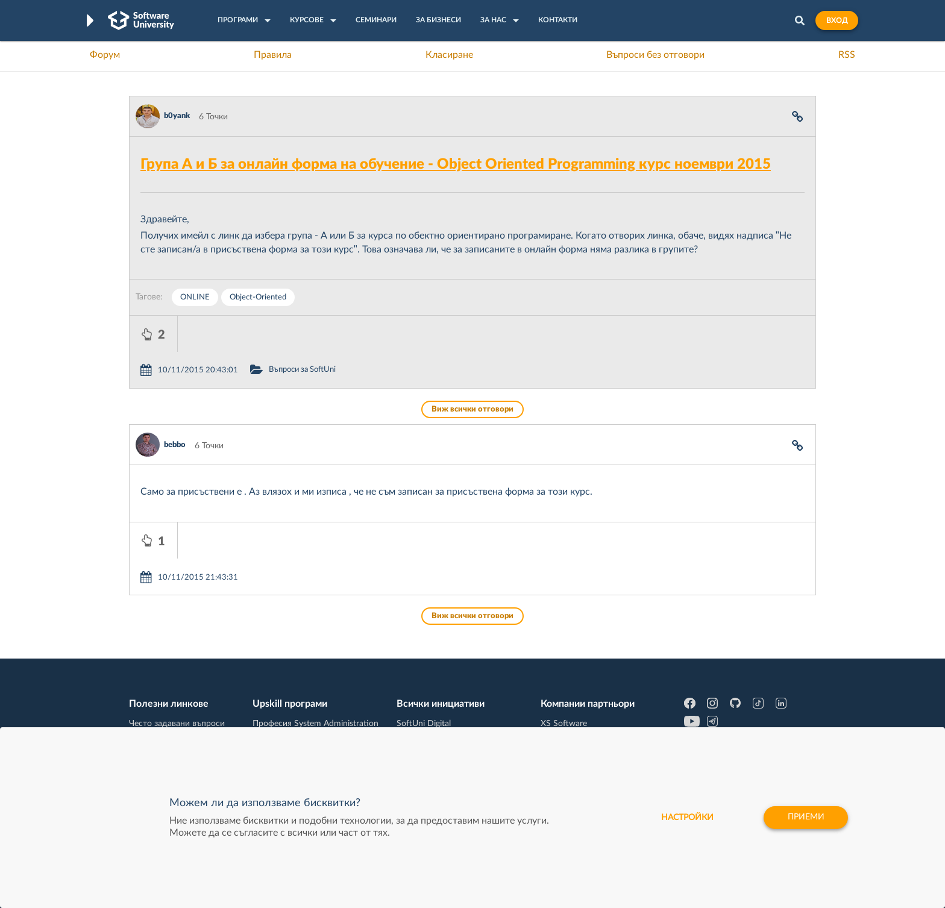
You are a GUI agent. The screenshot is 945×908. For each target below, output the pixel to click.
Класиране (449, 55)
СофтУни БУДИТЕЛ (435, 707)
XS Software (564, 651)
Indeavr (554, 688)
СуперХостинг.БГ (574, 670)
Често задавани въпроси (177, 651)
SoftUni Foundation (433, 726)
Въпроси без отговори (655, 55)
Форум (105, 55)
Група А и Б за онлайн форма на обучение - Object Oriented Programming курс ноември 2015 (455, 164)
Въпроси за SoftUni (350, 333)
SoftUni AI (416, 688)
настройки (685, 817)
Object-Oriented (258, 297)
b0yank (177, 116)
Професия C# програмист (179, 726)
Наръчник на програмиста (180, 688)
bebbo (175, 409)
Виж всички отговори (472, 373)
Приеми (805, 817)
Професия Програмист (173, 707)
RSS (846, 55)
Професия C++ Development (307, 679)
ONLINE (195, 297)
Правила (273, 55)
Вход (836, 20)
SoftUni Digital (424, 651)
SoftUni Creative (427, 670)
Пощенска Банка (573, 726)
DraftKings (560, 707)
